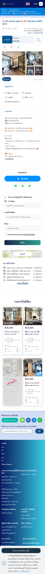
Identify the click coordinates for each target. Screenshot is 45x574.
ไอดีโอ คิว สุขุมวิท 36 (8, 533)
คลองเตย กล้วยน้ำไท (29, 470)
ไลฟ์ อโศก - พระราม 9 (8, 477)
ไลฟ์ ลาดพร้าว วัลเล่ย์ (28, 518)
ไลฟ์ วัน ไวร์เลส (6, 513)
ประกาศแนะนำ (13, 10)
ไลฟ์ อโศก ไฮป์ (5, 13)
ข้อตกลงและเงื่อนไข (29, 539)
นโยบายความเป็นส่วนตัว (31, 543)
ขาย (2, 447)
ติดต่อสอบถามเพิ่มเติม (9, 415)
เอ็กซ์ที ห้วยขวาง (26, 527)
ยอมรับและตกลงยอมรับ (14, 234)
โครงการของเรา (6, 464)
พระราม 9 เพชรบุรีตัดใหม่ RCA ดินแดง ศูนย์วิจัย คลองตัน (18, 12)
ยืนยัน (22, 242)
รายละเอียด (8, 111)
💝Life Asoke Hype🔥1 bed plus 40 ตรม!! (12, 333)
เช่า (2, 450)
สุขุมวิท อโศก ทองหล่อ (9, 523)
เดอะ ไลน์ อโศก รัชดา (8, 504)
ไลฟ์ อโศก (4, 498)
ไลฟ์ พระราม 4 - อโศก (28, 474)
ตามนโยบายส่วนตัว (28, 234)
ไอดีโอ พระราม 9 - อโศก (9, 489)
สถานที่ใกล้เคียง (9, 263)
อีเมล (6, 224)
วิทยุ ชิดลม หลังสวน (8, 509)
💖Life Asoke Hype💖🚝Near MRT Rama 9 (32, 384)
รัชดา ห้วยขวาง (27, 523)
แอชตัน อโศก (6, 530)
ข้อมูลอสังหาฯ (9, 86)
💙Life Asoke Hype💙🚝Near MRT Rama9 (32, 333)
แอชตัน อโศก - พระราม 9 (9, 501)
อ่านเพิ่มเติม (9, 159)
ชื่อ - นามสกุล (9, 201)
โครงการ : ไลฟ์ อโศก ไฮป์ (35, 33)
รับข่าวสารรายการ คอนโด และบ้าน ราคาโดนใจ (18, 426)
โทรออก (22, 178)
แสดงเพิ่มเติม (22, 283)
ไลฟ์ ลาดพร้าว (26, 515)
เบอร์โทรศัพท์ (9, 212)
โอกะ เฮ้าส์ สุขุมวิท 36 (8, 527)
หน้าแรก (3, 10)
